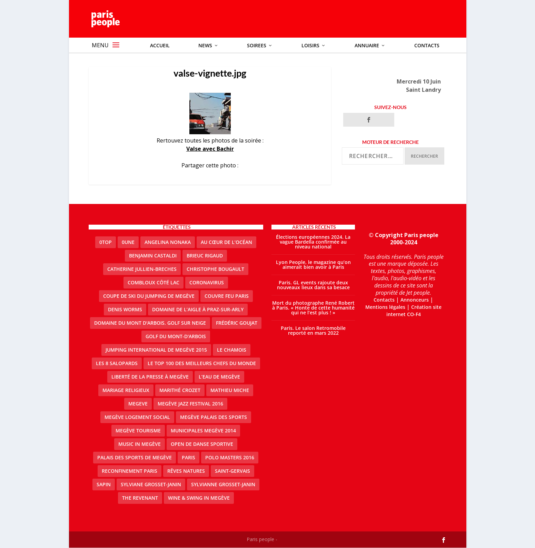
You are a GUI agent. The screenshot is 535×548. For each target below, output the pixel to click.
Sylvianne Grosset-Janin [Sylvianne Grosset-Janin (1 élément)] (223, 484)
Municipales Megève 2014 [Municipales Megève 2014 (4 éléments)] (203, 431)
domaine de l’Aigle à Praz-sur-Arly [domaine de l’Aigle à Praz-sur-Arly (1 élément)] (198, 309)
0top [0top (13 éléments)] (105, 242)
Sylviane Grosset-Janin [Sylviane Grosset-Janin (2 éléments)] (151, 484)
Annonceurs (414, 300)
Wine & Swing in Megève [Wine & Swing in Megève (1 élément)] (199, 498)
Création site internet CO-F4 (414, 311)
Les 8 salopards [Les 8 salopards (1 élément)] (117, 363)
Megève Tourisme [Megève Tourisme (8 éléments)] (138, 431)
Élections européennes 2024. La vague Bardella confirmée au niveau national (313, 242)
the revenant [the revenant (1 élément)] (140, 498)
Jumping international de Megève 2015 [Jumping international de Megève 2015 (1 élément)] (156, 350)
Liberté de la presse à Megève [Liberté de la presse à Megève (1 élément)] (150, 377)
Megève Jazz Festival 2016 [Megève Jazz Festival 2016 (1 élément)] (190, 404)
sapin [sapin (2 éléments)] (104, 484)
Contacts (384, 300)
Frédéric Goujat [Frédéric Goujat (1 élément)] (236, 323)
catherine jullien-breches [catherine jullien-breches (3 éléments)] (142, 269)
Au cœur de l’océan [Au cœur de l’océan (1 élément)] (226, 242)
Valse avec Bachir (210, 149)
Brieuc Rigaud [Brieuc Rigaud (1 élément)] (205, 256)
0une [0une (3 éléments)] (128, 242)
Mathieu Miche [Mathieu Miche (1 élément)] (229, 390)
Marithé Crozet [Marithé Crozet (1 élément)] (179, 390)
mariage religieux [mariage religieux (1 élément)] (125, 390)
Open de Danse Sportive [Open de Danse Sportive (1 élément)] (202, 444)
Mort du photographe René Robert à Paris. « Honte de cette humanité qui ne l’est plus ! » (313, 308)
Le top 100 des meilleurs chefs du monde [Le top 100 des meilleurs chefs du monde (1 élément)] (202, 363)
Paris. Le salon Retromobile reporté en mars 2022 (313, 330)
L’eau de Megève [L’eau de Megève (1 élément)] (219, 377)
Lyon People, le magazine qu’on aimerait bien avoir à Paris (313, 265)
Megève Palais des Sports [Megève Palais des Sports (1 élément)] (213, 417)
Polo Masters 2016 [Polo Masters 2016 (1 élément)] (229, 457)
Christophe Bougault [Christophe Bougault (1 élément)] (215, 269)
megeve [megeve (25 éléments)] (138, 404)
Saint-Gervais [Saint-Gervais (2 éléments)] (232, 471)
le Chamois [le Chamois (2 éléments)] (231, 350)
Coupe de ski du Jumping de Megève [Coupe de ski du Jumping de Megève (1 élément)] (149, 296)
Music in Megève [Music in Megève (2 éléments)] (139, 444)
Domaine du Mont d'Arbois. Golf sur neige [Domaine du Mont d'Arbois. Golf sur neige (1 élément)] (150, 323)
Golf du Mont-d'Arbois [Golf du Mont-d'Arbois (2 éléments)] (176, 336)
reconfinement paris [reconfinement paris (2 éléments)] (129, 471)
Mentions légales (385, 307)
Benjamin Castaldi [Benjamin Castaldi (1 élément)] (153, 256)
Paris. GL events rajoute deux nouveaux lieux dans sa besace (313, 285)
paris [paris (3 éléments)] (188, 457)
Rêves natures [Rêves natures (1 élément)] (186, 471)
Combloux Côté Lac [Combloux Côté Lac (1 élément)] (153, 283)
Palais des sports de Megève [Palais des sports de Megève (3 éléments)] (134, 457)
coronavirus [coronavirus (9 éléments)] (206, 283)
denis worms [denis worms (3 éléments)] (125, 309)
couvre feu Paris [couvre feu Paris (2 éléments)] (227, 296)
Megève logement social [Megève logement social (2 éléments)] (137, 417)
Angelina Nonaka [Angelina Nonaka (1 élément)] (168, 242)
